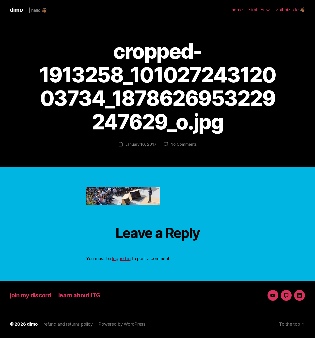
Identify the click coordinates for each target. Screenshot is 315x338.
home (237, 9)
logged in (121, 258)
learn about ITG (79, 295)
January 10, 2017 (141, 144)
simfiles (256, 9)
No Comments (183, 144)
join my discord (30, 295)
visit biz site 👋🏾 (290, 9)
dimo (16, 10)
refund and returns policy (68, 324)
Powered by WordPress (121, 324)
